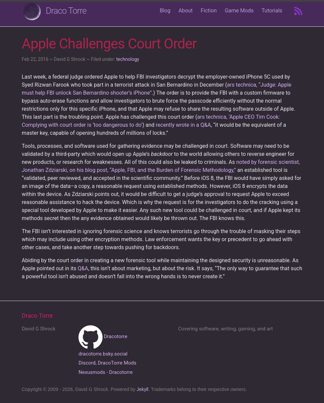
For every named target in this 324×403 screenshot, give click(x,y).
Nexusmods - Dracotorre (105, 372)
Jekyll (142, 389)
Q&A (83, 268)
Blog (165, 10)
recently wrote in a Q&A (183, 125)
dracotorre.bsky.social (103, 354)
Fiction (209, 10)
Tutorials (272, 10)
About (185, 10)
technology (127, 59)
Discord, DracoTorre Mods (107, 363)
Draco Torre (66, 11)
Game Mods (239, 10)
